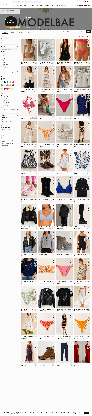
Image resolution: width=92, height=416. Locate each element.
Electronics (31, 5)
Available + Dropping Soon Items (8, 140)
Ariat (3, 62)
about (82, 31)
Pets (37, 5)
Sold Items (4, 145)
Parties (58, 5)
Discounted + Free (6, 121)
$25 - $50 (4, 98)
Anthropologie (5, 59)
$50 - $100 (4, 100)
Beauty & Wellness (44, 5)
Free (3, 119)
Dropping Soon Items (7, 143)
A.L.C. (3, 53)
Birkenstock (4, 64)
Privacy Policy (74, 413)
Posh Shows (64, 5)
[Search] (27, 2)
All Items (4, 117)
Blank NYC (4, 66)
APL (3, 60)
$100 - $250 (5, 102)
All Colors (4, 79)
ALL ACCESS (5, 57)
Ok (86, 413)
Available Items (5, 138)
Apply (16, 109)
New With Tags (5, 129)
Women (13, 5)
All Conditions (5, 127)
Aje (2, 55)
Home (25, 5)
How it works (74, 5)
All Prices (4, 95)
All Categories (4, 39)
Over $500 (4, 105)
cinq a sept (4, 67)
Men (17, 5)
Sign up (89, 2)
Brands (52, 5)
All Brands (4, 51)
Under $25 (4, 97)
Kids (21, 5)
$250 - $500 (5, 104)
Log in (84, 2)
